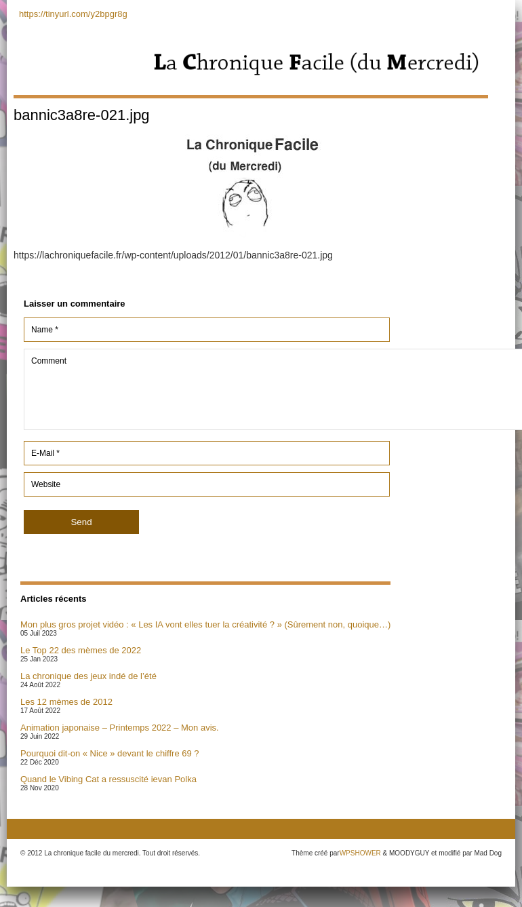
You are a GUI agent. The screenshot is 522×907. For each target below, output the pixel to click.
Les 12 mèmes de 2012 (66, 702)
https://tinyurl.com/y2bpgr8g (73, 14)
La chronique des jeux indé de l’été (88, 676)
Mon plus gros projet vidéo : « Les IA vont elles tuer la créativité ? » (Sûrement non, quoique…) (205, 624)
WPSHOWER (360, 853)
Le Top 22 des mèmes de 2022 (80, 650)
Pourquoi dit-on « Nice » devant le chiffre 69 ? (109, 753)
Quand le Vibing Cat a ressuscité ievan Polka (108, 779)
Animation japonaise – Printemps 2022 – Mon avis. (119, 727)
